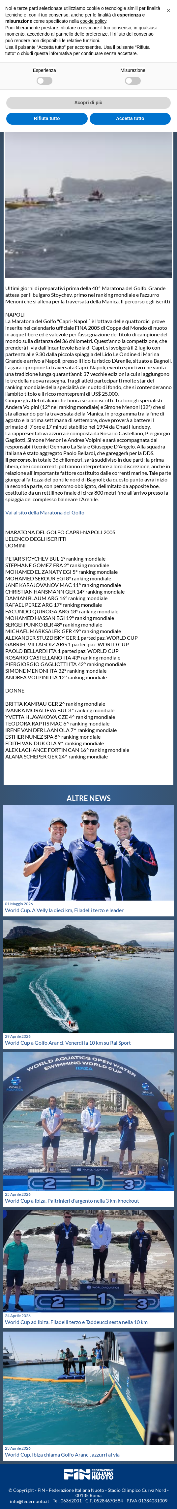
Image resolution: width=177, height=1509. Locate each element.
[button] (168, 10)
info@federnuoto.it (29, 1501)
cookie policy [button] (93, 21)
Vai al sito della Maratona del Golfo (44, 512)
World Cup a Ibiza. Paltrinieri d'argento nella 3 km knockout (72, 1200)
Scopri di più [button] (88, 102)
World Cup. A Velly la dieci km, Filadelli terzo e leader (64, 910)
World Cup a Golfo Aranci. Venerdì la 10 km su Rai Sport (68, 1042)
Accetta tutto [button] (130, 118)
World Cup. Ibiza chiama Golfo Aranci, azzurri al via (62, 1454)
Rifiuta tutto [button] (47, 118)
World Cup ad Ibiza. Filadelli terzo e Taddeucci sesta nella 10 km (76, 1322)
